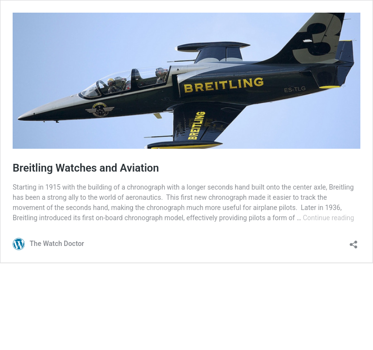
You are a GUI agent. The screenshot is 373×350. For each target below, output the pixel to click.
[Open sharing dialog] (353, 241)
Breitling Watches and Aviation (86, 168)
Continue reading (328, 218)
